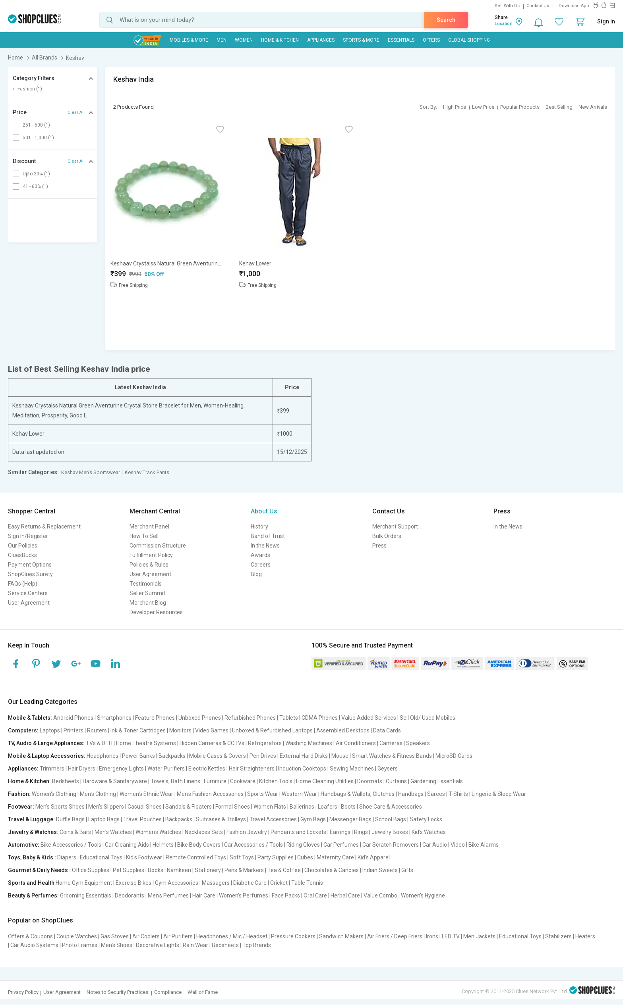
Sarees (436, 794)
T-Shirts (458, 794)
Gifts (407, 870)
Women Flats (269, 806)
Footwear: (21, 806)
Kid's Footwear (144, 857)
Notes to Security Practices (117, 992)
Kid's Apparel (374, 857)
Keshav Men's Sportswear (90, 472)
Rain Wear (195, 945)
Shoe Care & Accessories (390, 806)
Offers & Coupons (30, 936)
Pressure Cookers (293, 936)
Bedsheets (65, 781)
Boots (348, 806)
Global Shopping (469, 40)
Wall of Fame (203, 992)
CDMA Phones (320, 718)
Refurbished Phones (250, 718)
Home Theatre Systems (146, 743)
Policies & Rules (149, 564)
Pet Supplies (128, 870)
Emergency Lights (121, 768)
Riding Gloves (303, 845)
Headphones (102, 756)
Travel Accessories (273, 819)
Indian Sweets (380, 870)
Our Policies (22, 545)
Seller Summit (147, 593)
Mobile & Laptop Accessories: (46, 756)
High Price (454, 107)
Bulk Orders (386, 536)
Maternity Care (335, 857)
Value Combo (380, 895)
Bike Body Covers (199, 845)
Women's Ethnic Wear (146, 794)
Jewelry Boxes (389, 832)
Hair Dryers (81, 768)
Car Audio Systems (34, 945)
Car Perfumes (341, 845)
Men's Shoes (116, 945)
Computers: (23, 730)
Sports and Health (31, 883)
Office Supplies (90, 870)
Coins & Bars (75, 832)
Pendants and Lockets (298, 832)
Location (504, 23)
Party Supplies (275, 857)
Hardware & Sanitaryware (115, 781)
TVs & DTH (99, 743)
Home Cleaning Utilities (325, 781)
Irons (432, 936)
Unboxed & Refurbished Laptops (272, 730)
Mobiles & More (189, 40)
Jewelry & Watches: (33, 832)
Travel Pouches (142, 819)
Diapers (66, 857)
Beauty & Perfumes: (33, 895)
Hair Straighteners (252, 768)
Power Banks (138, 756)
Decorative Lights (157, 945)
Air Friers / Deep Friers (394, 936)
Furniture (215, 781)
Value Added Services (368, 718)
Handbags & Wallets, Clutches (358, 794)
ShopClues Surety (30, 574)
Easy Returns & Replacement (44, 526)
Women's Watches (158, 832)
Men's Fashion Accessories (210, 794)
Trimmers (52, 768)
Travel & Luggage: (31, 819)
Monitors (180, 730)
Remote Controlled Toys (196, 857)
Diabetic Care (250, 883)
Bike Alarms (483, 845)
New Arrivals (592, 107)
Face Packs (286, 895)
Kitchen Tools (275, 781)
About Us (264, 511)
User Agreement (29, 603)
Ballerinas (302, 806)
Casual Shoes (145, 806)
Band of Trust (268, 536)
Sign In (606, 21)
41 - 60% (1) (35, 186)
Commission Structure (158, 545)
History (259, 526)
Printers (73, 730)
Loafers (327, 806)
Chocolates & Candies (331, 870)
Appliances (321, 40)
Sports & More (361, 40)
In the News (265, 545)
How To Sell (144, 536)
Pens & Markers (244, 870)
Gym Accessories (176, 883)
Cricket (279, 883)
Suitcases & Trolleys (221, 819)
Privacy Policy (23, 992)
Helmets (163, 845)
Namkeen (179, 870)
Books (155, 870)
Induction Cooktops (302, 768)
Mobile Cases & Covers (217, 756)
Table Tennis (307, 883)
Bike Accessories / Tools (71, 845)
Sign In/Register (28, 536)
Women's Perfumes (243, 895)
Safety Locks (426, 819)
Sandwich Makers (341, 936)
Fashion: (19, 794)
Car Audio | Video (443, 845)
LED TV (451, 936)
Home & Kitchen (280, 40)
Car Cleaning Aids (127, 845)
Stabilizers (558, 936)
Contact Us (537, 5)
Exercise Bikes (133, 883)
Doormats (369, 781)
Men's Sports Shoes (60, 806)
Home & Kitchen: (29, 781)
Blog (256, 574)
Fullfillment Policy (151, 555)
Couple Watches (76, 936)
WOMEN (244, 40)
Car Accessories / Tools (253, 845)
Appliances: (23, 768)
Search (446, 20)
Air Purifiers (178, 936)
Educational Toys (101, 857)
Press (379, 545)
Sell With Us (507, 5)
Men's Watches (113, 832)
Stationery (208, 870)
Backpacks (172, 756)
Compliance (168, 992)
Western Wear (299, 794)
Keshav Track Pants (147, 472)
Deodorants (129, 895)
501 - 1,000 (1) (38, 137)
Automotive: (23, 845)
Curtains (396, 781)
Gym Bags (313, 819)
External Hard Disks (304, 756)
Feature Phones (155, 718)
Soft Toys (242, 857)
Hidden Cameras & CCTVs (212, 743)
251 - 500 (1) (36, 125)
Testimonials (146, 583)
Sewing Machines (352, 768)
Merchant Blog (148, 603)
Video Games (211, 730)
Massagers (216, 883)
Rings (361, 832)
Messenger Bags (350, 819)
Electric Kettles (206, 768)
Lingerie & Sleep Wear (499, 794)
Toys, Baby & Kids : (32, 857)
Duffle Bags (70, 819)
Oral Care (315, 895)
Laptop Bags (104, 819)
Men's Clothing (98, 794)
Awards (260, 555)
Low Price (483, 107)
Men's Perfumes (168, 895)
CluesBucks (22, 555)
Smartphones (114, 718)
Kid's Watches (429, 832)
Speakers (418, 743)
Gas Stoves (115, 936)
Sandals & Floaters (188, 806)
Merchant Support (395, 526)
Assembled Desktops (343, 730)
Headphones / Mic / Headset (231, 936)
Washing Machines (308, 743)
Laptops (50, 730)
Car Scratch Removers (390, 845)
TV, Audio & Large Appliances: (46, 743)
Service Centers (28, 593)
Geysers (387, 768)
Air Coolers (146, 936)
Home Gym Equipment (84, 883)
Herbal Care (345, 895)
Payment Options (30, 564)
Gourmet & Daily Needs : (39, 870)
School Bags (390, 819)
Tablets (288, 718)
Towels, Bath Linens (175, 781)
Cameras (390, 743)
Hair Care (203, 895)
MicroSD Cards (453, 756)
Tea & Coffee (284, 870)
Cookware (242, 781)
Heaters (585, 936)
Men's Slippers (106, 806)
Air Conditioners (356, 743)
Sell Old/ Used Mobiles (427, 718)
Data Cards (387, 730)
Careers (261, 564)
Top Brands (256, 945)
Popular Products (520, 107)
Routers (97, 730)
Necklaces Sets (204, 832)
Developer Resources (156, 612)
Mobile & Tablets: (30, 718)
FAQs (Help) (22, 583)
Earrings (340, 832)
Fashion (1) (29, 89)
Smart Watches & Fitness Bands (392, 756)
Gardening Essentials (436, 781)
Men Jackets (479, 936)
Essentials (401, 40)
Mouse (339, 756)
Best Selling (559, 107)
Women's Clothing (54, 794)
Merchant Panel (149, 526)
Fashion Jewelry (246, 832)
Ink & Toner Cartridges (138, 730)
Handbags (411, 794)
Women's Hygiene (423, 895)
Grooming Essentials (85, 895)
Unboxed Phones (199, 718)
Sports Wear (262, 794)
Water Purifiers (166, 768)
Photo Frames (79, 945)
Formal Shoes (232, 806)
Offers (431, 40)
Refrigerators (265, 743)
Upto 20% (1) (36, 174)
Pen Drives (263, 756)
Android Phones (73, 718)
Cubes (305, 857)
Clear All (76, 112)
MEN (221, 40)
